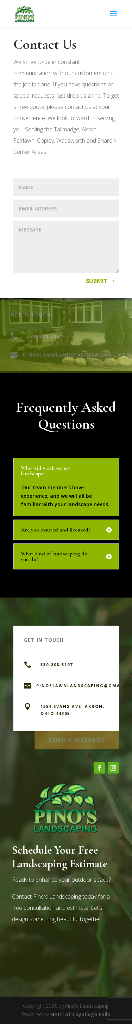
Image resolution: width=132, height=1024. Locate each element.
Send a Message (77, 739)
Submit (97, 281)
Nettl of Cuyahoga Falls (80, 1014)
